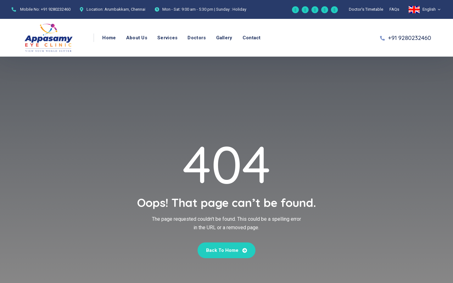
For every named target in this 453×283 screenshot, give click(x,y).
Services (167, 38)
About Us (136, 38)
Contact (252, 38)
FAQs (394, 9)
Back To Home (226, 250)
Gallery (224, 38)
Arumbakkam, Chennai (124, 9)
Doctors (196, 38)
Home (109, 38)
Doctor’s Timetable (366, 9)
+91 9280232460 (55, 9)
